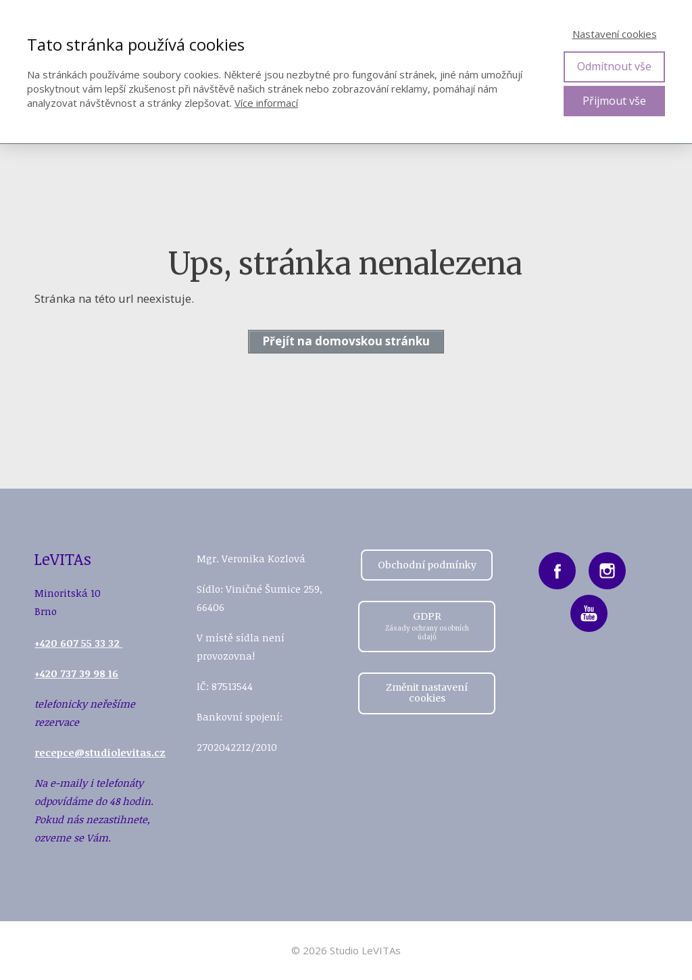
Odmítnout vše (614, 66)
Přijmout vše (614, 100)
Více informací (266, 102)
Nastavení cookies (614, 34)
